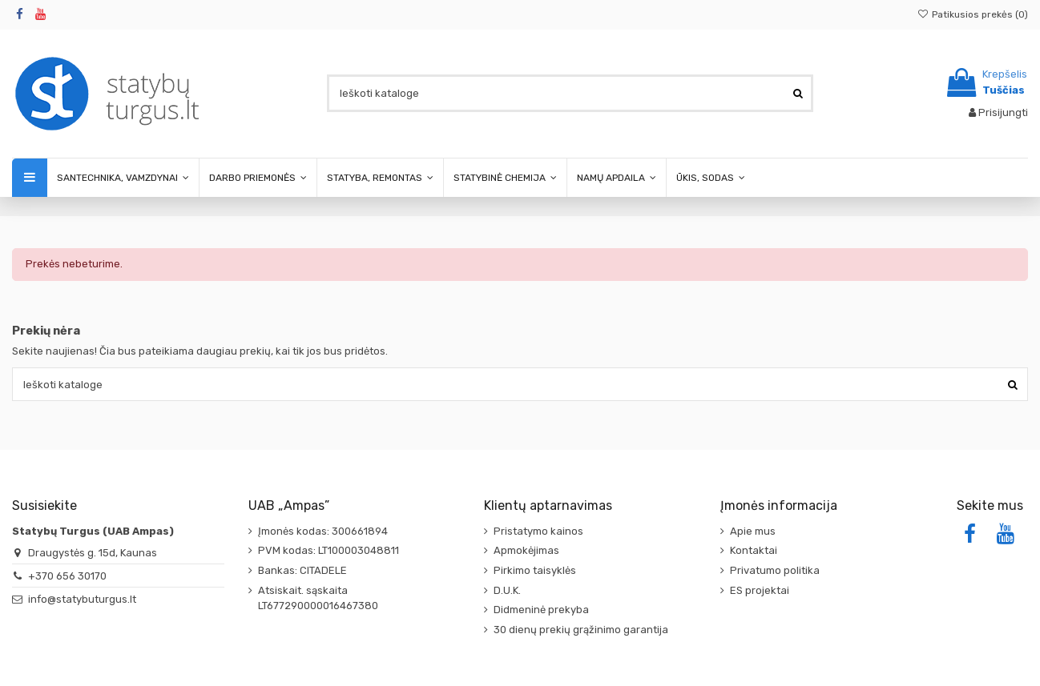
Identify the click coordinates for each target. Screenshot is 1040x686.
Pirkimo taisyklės (535, 570)
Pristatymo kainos (538, 531)
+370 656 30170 (67, 576)
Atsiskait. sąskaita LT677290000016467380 (318, 598)
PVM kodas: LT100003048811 (328, 550)
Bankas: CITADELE (302, 570)
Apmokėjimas (526, 550)
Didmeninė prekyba (541, 610)
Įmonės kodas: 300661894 (323, 531)
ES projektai (759, 590)
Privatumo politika (775, 570)
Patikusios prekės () (972, 14)
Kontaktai (753, 550)
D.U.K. (507, 590)
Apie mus (753, 531)
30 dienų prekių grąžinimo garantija (581, 630)
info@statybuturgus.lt (82, 599)
